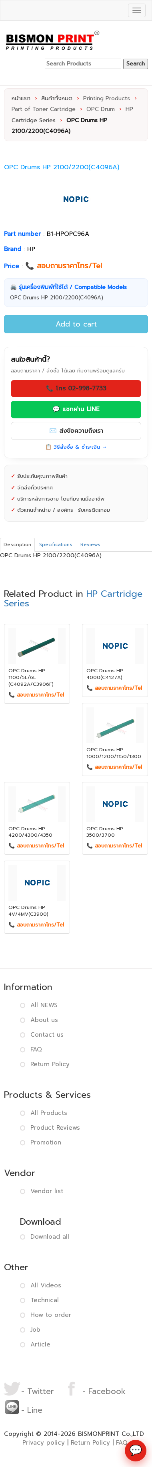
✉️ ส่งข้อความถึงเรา (76, 430)
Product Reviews (55, 1127)
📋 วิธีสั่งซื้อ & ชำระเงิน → (76, 447)
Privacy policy (43, 1442)
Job (35, 1329)
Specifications (55, 544)
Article (40, 1344)
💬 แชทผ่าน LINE (76, 409)
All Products (48, 1113)
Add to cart (76, 324)
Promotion (45, 1142)
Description (17, 544)
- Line (22, 1410)
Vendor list (46, 1191)
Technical (44, 1300)
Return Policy (50, 1064)
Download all (49, 1236)
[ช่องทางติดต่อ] (135, 1450)
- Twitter (28, 1391)
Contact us (47, 1034)
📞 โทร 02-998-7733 (76, 388)
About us (44, 1020)
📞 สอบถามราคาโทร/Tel (63, 265)
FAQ (36, 1049)
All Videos (45, 1285)
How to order (50, 1315)
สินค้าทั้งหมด (56, 98)
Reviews (90, 544)
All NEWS (44, 1005)
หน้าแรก (21, 98)
